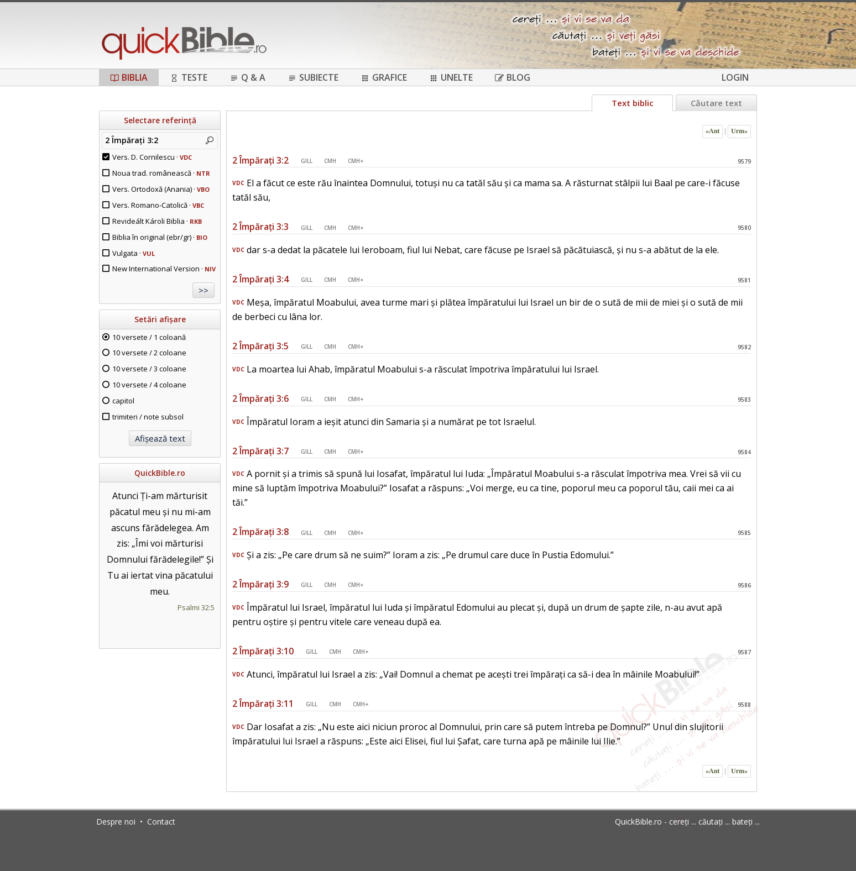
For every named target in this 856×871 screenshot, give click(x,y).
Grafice (384, 77)
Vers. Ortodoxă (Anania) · (161, 189)
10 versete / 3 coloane (149, 369)
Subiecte (313, 77)
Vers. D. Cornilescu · (152, 157)
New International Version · (164, 269)
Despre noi (115, 821)
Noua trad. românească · (161, 173)
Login (735, 77)
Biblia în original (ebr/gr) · (159, 237)
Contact (161, 821)
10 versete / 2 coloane (149, 353)
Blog (512, 77)
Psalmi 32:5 (196, 607)
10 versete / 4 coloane (149, 385)
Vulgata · (133, 253)
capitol (123, 401)
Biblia (129, 77)
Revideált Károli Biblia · (157, 221)
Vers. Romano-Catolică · (158, 205)
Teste (188, 77)
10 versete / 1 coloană (149, 337)
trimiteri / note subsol (148, 417)
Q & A (247, 77)
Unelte (451, 77)
